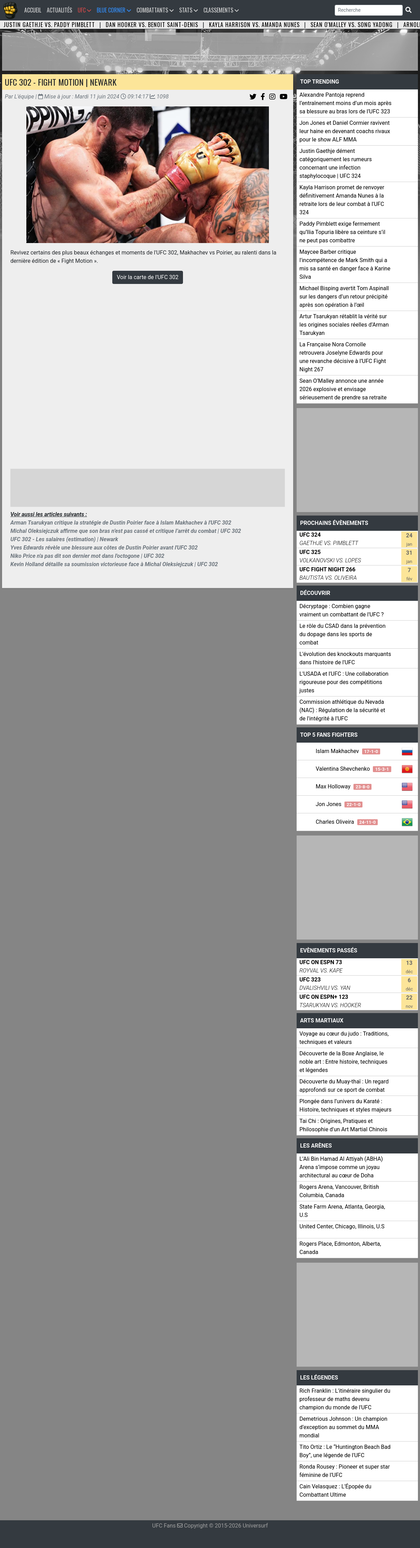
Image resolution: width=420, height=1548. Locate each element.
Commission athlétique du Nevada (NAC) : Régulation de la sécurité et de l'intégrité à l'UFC (342, 710)
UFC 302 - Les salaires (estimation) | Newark (64, 539)
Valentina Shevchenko (353, 769)
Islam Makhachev (348, 751)
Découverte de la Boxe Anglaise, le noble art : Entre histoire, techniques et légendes (343, 1061)
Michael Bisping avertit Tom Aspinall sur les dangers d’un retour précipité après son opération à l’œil (344, 296)
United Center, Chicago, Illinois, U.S (342, 1226)
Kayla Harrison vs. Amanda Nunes (254, 24)
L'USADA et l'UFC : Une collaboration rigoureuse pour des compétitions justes (343, 682)
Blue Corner (114, 10)
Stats (188, 10)
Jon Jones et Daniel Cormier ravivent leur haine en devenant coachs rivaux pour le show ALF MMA (344, 131)
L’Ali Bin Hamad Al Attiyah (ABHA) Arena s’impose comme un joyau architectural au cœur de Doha (341, 1167)
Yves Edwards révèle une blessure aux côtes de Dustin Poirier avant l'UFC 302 (104, 547)
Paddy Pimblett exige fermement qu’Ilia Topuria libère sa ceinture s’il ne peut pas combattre (342, 232)
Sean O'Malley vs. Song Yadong (351, 24)
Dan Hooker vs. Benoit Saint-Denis (152, 24)
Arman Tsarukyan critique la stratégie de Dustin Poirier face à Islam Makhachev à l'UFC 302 (120, 522)
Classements (221, 10)
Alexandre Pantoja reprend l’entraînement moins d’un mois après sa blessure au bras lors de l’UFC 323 (345, 103)
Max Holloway (343, 786)
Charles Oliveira (347, 822)
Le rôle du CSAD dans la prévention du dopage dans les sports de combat (342, 634)
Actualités (59, 10)
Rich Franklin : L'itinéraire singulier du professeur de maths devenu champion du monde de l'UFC (344, 1399)
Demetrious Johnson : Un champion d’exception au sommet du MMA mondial (343, 1427)
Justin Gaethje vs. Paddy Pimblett (49, 24)
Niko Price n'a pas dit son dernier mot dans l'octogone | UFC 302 (87, 556)
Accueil (34, 10)
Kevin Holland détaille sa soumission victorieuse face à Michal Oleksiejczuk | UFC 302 (114, 564)
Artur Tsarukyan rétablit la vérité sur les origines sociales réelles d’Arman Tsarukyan (344, 324)
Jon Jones (339, 804)
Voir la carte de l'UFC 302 (147, 277)
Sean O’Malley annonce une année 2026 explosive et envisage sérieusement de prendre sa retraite (343, 389)
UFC (84, 10)
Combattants (155, 10)
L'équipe (24, 96)
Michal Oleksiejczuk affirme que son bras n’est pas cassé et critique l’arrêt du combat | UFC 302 (125, 531)
